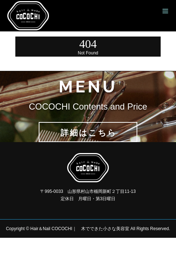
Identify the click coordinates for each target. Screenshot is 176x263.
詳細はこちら (89, 132)
